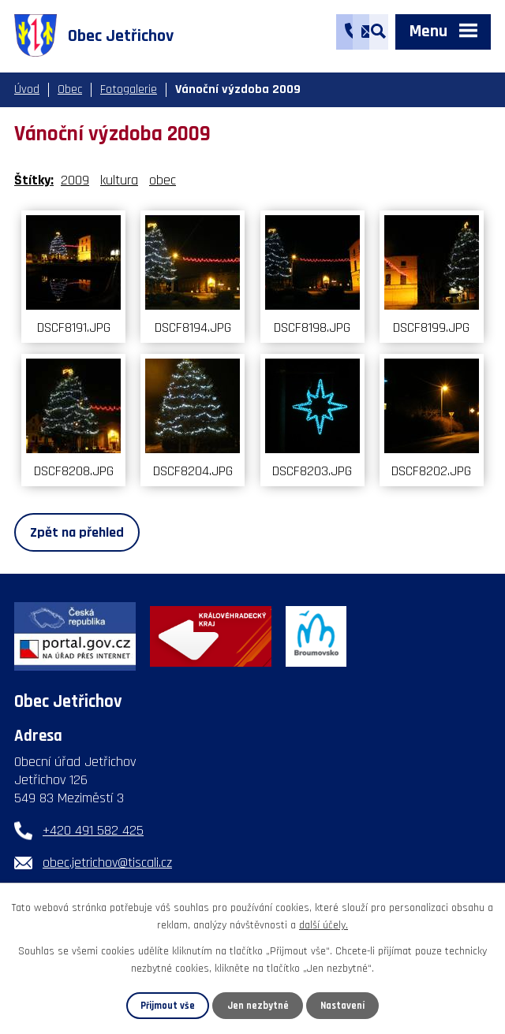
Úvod (26, 89)
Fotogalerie (128, 89)
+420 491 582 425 (93, 830)
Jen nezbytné (258, 1005)
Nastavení (342, 1005)
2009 (75, 180)
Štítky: (34, 180)
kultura (119, 180)
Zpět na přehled (77, 532)
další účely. (323, 925)
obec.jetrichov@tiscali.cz (107, 863)
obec (162, 180)
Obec (70, 89)
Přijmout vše (167, 1005)
